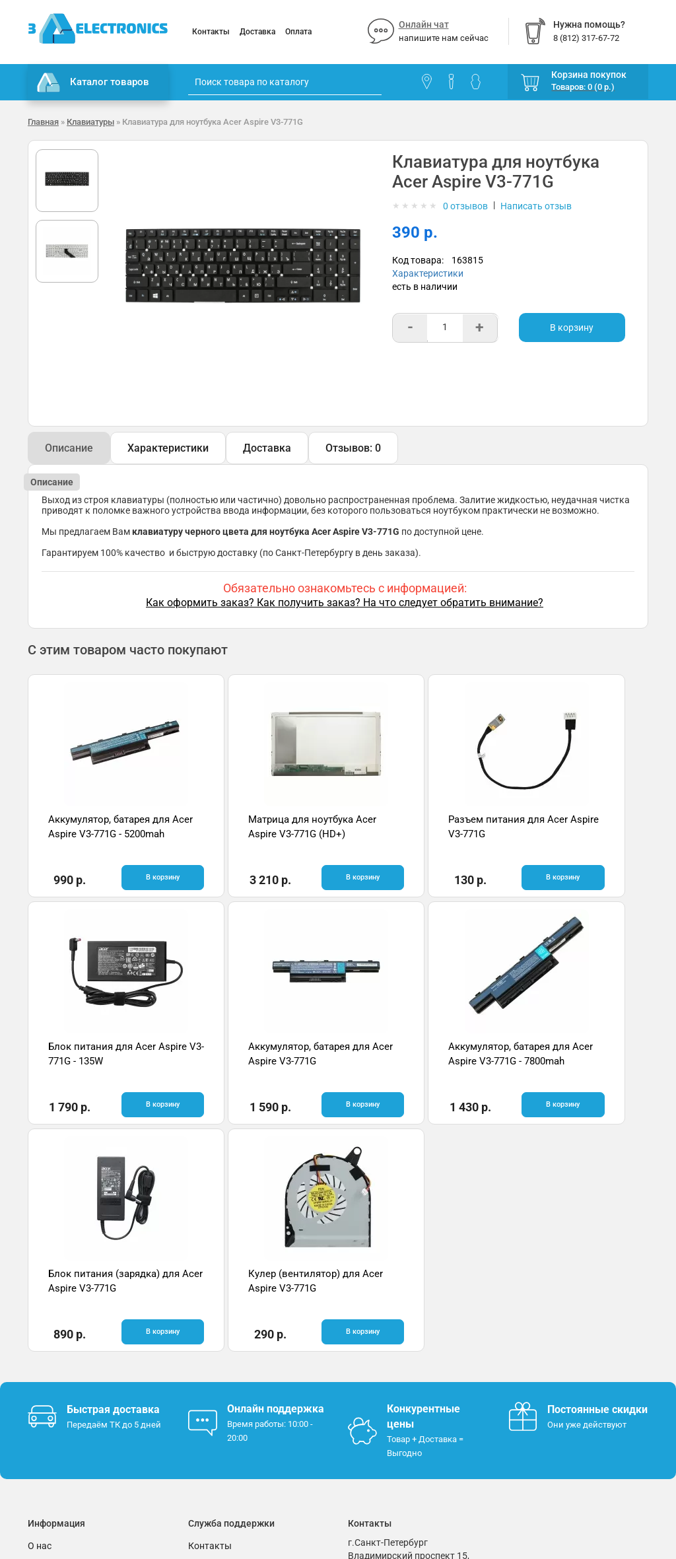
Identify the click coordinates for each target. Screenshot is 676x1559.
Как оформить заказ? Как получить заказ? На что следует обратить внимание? (344, 602)
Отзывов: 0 (353, 448)
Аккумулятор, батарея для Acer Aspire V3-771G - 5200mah (103, 834)
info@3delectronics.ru (393, 1379)
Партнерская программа (81, 1396)
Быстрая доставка (113, 1180)
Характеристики (427, 273)
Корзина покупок (588, 74)
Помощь (206, 1336)
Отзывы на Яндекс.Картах (565, 1338)
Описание (69, 448)
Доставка (257, 31)
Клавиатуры (90, 122)
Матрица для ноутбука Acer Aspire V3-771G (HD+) (256, 834)
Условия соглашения (73, 1356)
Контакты (211, 31)
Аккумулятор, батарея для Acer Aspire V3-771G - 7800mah (259, 1060)
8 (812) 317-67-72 (385, 1366)
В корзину (571, 327)
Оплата (298, 31)
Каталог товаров (93, 82)
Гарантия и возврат (71, 1336)
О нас (39, 1316)
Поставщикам (59, 1376)
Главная (43, 122)
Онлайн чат (424, 24)
